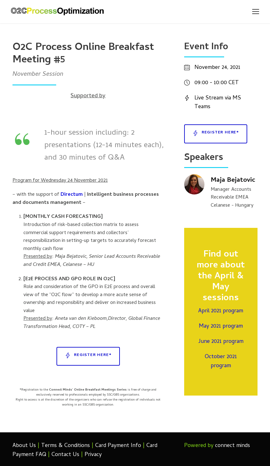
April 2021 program (220, 311)
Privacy (93, 454)
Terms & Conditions (65, 445)
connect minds (232, 445)
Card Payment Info (118, 445)
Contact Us (65, 454)
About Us (24, 445)
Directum (72, 195)
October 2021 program (221, 362)
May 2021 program (221, 326)
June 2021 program (220, 341)
